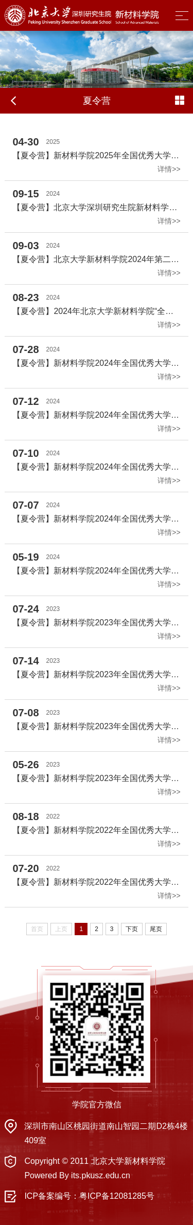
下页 (132, 929)
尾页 (156, 929)
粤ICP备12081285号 (116, 1196)
